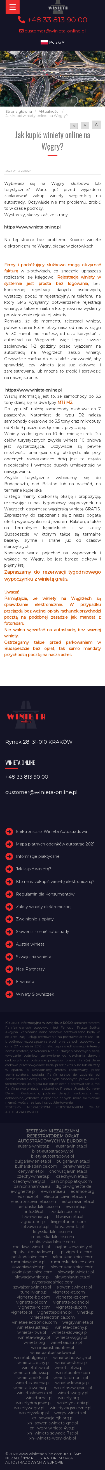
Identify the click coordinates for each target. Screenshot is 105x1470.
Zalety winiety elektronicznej (43, 906)
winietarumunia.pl (70, 1377)
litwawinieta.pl (69, 1216)
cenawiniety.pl (76, 1166)
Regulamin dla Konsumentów (45, 894)
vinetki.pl (85, 1312)
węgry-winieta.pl (70, 1412)
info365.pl (34, 1211)
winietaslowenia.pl (30, 1387)
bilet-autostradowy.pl (52, 1151)
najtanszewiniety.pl (73, 1246)
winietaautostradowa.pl (52, 1352)
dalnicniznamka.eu (32, 1186)
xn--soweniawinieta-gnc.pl (52, 1423)
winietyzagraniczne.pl (70, 1407)
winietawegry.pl (73, 1392)
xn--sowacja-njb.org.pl (52, 1417)
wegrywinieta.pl (77, 1322)
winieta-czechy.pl (71, 1327)
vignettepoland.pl (55, 1312)
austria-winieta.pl (34, 1146)
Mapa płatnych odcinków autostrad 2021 (55, 844)
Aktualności (49, 111)
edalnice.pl (27, 1196)
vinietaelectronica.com (53, 1317)
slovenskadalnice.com (72, 1266)
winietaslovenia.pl (33, 1382)
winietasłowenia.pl (34, 1392)
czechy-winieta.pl (33, 1176)
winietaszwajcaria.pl (73, 1387)
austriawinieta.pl (71, 1146)
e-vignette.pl (23, 1191)
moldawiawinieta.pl (31, 1246)
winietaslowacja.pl (72, 1382)
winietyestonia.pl (73, 1402)
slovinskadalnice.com (31, 1272)
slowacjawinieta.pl (32, 1277)
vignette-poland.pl (71, 1302)
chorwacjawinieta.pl (68, 1171)
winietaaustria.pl (66, 1342)
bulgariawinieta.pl (73, 1161)
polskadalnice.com (29, 1256)
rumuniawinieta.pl (28, 1261)
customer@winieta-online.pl (52, 31)
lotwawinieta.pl (69, 1226)
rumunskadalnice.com (72, 1261)
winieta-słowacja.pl (70, 1332)
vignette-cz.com (72, 1297)
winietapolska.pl (32, 1377)
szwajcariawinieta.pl (32, 1287)
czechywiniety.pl (29, 1181)
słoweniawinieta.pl (74, 1287)
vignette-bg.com (33, 1297)
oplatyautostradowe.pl (34, 1251)
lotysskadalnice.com (52, 1231)
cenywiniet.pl (31, 1171)
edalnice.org (82, 1191)
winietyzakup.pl (34, 1412)
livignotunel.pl (32, 1221)
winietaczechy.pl (33, 1362)
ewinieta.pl (76, 1206)
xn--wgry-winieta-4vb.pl (52, 1428)
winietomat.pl (39, 1397)
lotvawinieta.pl (35, 1226)
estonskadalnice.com (39, 1206)
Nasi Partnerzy (30, 969)
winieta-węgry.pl (71, 1337)
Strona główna (19, 111)
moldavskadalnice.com (52, 1241)
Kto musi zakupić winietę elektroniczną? (55, 881)
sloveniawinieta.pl (28, 1266)
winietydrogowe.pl (34, 1402)
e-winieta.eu (53, 1191)
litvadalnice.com (64, 1211)
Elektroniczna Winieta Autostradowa (51, 831)
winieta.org (34, 1342)
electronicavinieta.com (65, 1196)
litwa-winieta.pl (36, 1216)
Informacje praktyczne (38, 856)
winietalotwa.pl (69, 1367)
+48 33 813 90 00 (52, 19)
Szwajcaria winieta (33, 956)
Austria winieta (30, 944)
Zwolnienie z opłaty (35, 919)
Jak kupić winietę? (33, 868)
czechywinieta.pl (72, 1176)
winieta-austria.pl (33, 1327)
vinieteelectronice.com (34, 1322)
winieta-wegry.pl (34, 1337)
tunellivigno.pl (33, 1292)
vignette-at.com (69, 1292)
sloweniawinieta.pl (72, 1277)
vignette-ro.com (34, 1307)
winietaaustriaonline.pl (52, 1347)
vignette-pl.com (32, 1302)
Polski (52, 42)
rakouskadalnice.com (73, 1256)
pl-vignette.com (76, 1251)
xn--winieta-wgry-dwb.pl (52, 1438)
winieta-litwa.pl (31, 1332)
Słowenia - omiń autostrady (42, 931)
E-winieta (25, 981)
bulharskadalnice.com (36, 1166)
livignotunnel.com (68, 1221)
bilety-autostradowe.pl (52, 1156)
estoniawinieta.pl (78, 1201)
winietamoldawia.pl (31, 1372)
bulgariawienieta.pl (33, 1161)
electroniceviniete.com (33, 1201)
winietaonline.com (74, 1372)
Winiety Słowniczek (35, 994)
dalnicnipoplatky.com (71, 1181)
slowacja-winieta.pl (76, 1272)
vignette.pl (21, 1312)
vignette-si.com (71, 1307)
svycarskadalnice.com (52, 1282)
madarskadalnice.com (52, 1236)
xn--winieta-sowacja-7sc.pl (52, 1433)
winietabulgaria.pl (31, 1357)
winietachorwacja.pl (72, 1357)
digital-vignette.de (73, 1186)
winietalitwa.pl (35, 1367)
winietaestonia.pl (71, 1362)
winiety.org (68, 1397)
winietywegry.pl (29, 1407)
